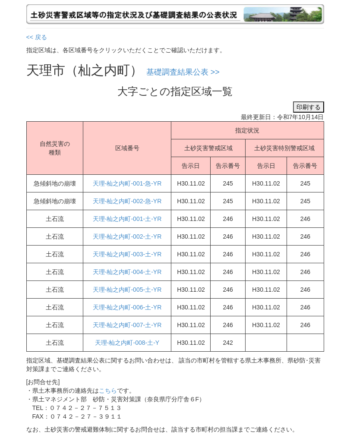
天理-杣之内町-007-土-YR (127, 324)
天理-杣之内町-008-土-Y (127, 342)
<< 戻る (36, 37)
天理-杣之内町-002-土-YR (127, 236)
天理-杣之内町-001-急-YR (127, 183)
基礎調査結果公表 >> (183, 72)
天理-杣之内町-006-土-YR (127, 307)
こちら (108, 390)
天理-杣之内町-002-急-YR (127, 201)
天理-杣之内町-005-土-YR (127, 289)
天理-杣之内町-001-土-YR (127, 218)
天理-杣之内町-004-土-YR (127, 271)
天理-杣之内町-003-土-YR (127, 254)
